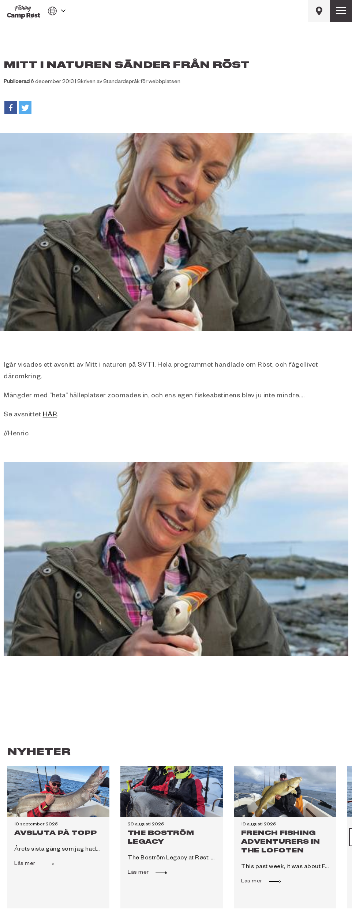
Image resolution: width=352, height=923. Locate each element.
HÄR (50, 415)
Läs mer (28, 863)
